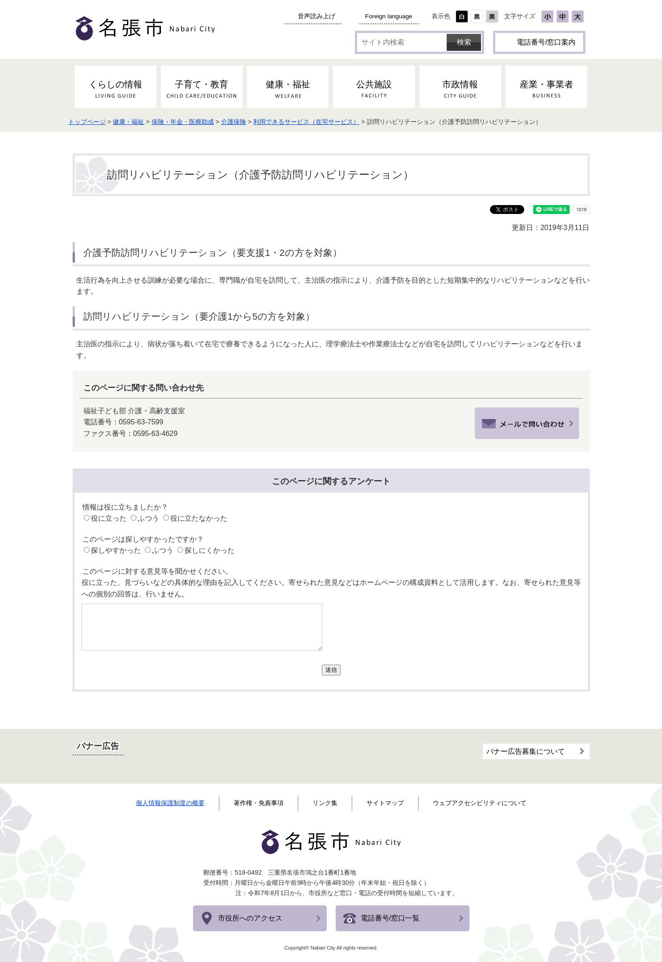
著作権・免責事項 (259, 802)
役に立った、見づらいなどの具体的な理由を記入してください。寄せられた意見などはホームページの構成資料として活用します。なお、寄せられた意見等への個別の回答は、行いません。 (331, 588)
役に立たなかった (198, 518)
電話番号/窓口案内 (546, 42)
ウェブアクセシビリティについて (479, 802)
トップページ (97, 121)
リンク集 (324, 802)
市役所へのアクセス (250, 918)
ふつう (148, 518)
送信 (331, 669)
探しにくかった (209, 550)
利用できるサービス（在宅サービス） (317, 121)
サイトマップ (385, 802)
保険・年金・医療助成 (193, 121)
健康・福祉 (139, 121)
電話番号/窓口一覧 (390, 918)
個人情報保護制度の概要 (170, 802)
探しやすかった (116, 550)
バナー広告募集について (525, 750)
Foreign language (388, 16)
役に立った (109, 518)
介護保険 (244, 121)
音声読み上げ (316, 16)
